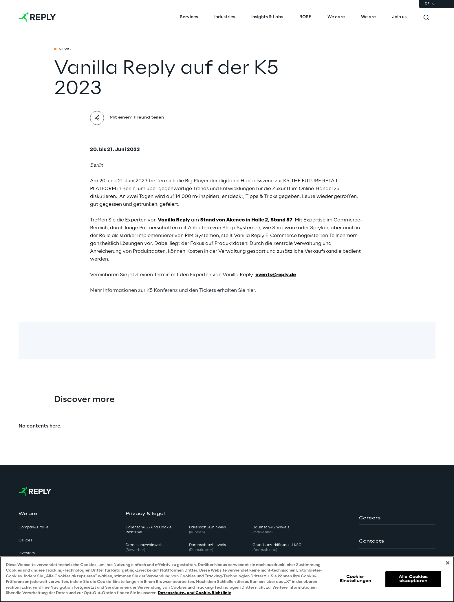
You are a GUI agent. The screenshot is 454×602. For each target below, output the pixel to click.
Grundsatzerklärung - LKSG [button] (276, 547)
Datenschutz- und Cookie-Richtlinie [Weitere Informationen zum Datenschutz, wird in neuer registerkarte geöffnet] (194, 593)
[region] (227, 579)
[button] (397, 518)
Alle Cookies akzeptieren (413, 579)
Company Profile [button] (34, 527)
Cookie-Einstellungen (355, 579)
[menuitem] (189, 17)
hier (250, 290)
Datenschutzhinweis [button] (144, 547)
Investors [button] (27, 553)
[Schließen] (447, 562)
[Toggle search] (426, 17)
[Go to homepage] (37, 17)
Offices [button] (25, 540)
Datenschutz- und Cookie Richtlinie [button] (149, 529)
